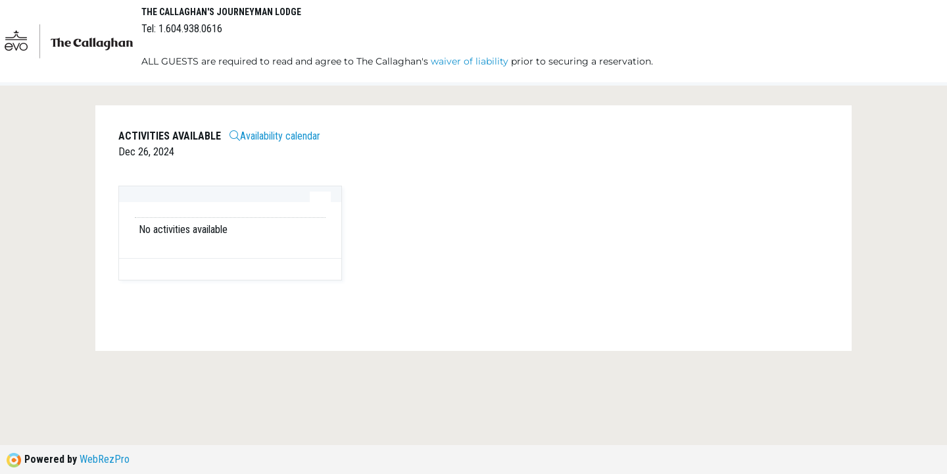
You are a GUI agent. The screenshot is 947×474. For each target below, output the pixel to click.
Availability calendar (275, 136)
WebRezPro (105, 459)
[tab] (320, 197)
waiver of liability (469, 61)
